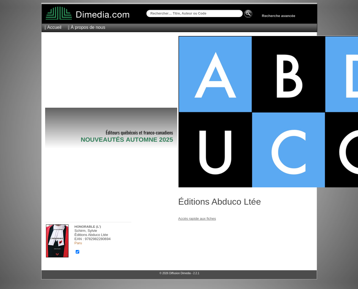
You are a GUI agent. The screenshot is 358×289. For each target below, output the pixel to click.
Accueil (54, 27)
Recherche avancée (278, 16)
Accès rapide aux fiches (197, 218)
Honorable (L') (88, 226)
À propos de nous (88, 27)
